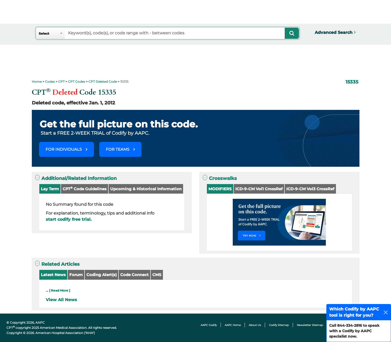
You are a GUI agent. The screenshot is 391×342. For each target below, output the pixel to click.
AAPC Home (233, 325)
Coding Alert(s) (101, 274)
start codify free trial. (69, 219)
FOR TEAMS (117, 149)
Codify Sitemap (279, 325)
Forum (76, 274)
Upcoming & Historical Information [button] (146, 188)
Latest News (53, 274)
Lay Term (50, 188)
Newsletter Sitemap (310, 325)
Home (37, 81)
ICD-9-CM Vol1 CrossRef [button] (259, 188)
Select (44, 33)
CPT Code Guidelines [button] (85, 188)
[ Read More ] (59, 290)
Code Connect (134, 274)
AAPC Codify (209, 325)
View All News (61, 299)
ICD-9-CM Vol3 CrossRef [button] (310, 188)
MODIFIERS (220, 188)
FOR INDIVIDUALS (64, 149)
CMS (156, 274)
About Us (255, 325)
